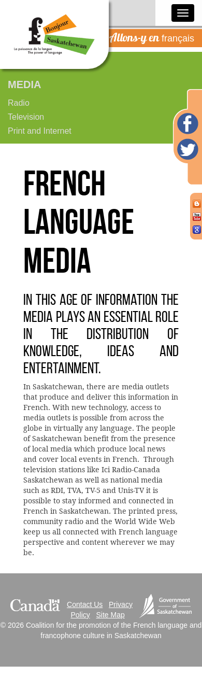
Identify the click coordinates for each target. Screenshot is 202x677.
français (151, 37)
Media (24, 84)
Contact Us (85, 604)
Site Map (110, 615)
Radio (19, 102)
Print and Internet (39, 130)
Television (26, 116)
